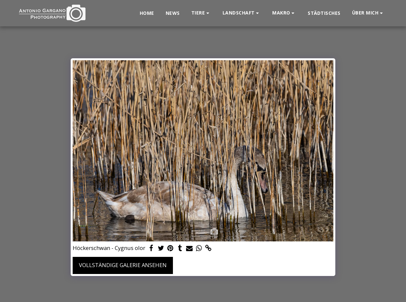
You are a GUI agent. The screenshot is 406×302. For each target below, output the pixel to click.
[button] (201, 13)
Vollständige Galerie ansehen (123, 265)
